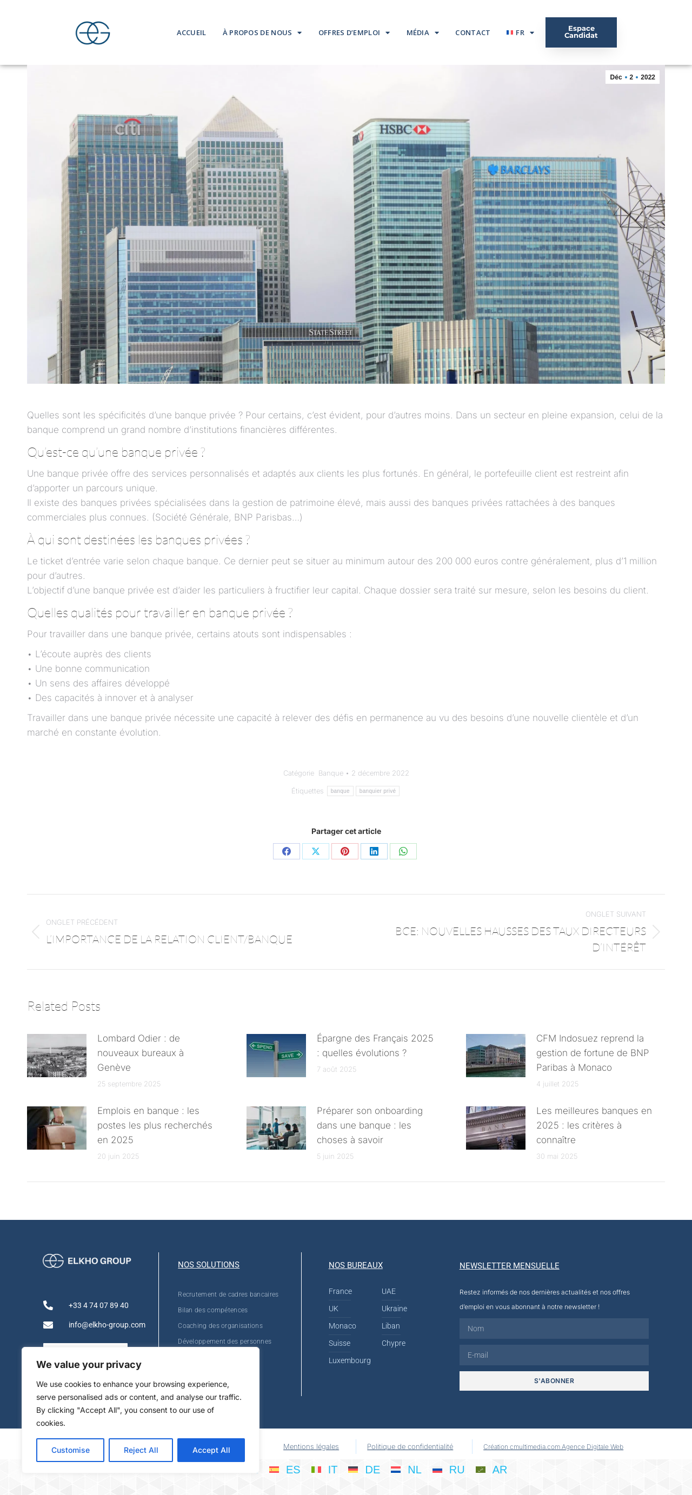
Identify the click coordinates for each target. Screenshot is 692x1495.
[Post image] (56, 1055)
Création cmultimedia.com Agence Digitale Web (553, 1447)
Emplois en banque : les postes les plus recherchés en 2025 (154, 1125)
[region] (141, 1410)
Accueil (192, 32)
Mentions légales (311, 1446)
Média (423, 33)
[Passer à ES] (285, 1469)
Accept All (211, 1449)
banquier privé (378, 791)
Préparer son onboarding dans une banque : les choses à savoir (370, 1125)
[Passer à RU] (448, 1469)
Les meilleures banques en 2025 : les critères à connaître (594, 1125)
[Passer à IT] (324, 1469)
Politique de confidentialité (410, 1446)
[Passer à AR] (491, 1469)
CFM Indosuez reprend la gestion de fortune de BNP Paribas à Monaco (592, 1053)
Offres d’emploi (354, 33)
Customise (70, 1449)
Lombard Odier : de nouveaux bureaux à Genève (140, 1053)
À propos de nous (262, 33)
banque (340, 791)
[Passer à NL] (406, 1469)
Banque (330, 773)
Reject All (141, 1449)
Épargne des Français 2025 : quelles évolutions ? (375, 1045)
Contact (472, 32)
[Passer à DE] (364, 1469)
